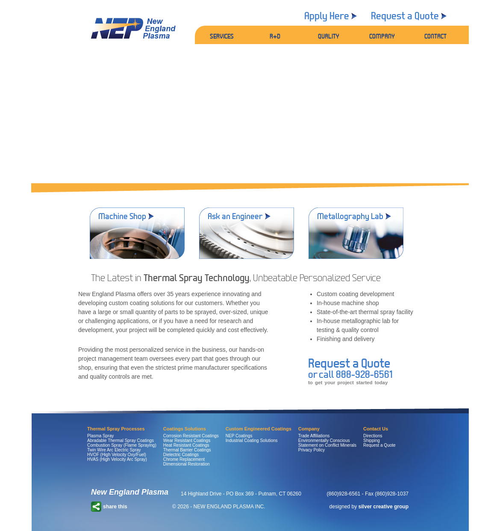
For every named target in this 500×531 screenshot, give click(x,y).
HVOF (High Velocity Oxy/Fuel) (116, 454)
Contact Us (375, 428)
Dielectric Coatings (181, 454)
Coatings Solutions (184, 428)
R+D (275, 36)
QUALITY (328, 36)
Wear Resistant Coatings (186, 440)
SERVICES (222, 36)
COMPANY (382, 36)
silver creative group (384, 507)
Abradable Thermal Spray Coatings (120, 440)
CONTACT (435, 36)
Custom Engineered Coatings (258, 428)
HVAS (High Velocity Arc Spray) (117, 459)
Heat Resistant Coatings (186, 445)
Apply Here (326, 15)
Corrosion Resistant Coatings (191, 435)
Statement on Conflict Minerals (327, 445)
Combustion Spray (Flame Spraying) (121, 445)
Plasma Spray (100, 435)
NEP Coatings (239, 435)
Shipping (371, 440)
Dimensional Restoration (186, 464)
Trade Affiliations (313, 435)
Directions (372, 435)
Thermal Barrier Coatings (187, 450)
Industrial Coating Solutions (252, 440)
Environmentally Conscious (324, 440)
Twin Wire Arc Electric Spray (114, 450)
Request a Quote (405, 15)
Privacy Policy (311, 450)
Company (309, 428)
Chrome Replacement (184, 459)
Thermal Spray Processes (116, 428)
